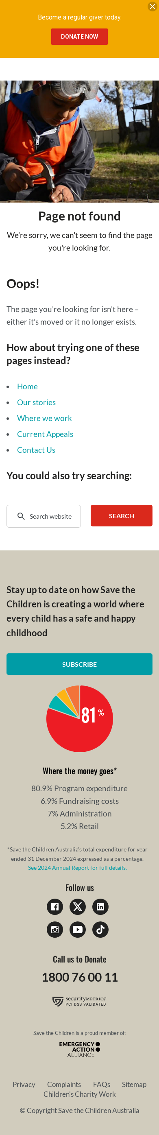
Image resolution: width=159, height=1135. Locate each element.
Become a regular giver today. (80, 17)
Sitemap (134, 1084)
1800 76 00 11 (79, 976)
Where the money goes (78, 770)
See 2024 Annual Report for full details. (77, 867)
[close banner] (152, 8)
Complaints (64, 1084)
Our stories (36, 402)
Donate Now (79, 36)
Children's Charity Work (80, 1094)
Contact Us (36, 449)
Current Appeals (45, 434)
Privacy (24, 1084)
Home (27, 386)
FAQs (101, 1084)
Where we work (44, 418)
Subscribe (79, 664)
